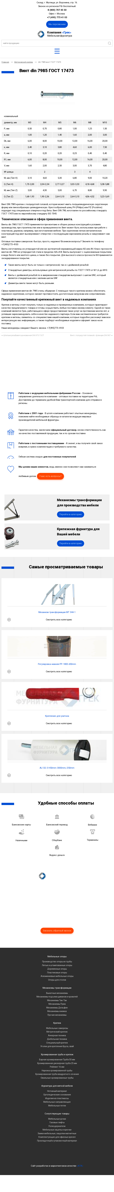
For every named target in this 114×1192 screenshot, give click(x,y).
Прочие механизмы (57, 1032)
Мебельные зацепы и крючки (57, 1146)
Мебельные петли (57, 1122)
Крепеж (57, 1040)
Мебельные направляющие (57, 1119)
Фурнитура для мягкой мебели (57, 1102)
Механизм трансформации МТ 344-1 (57, 629)
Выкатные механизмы (57, 1010)
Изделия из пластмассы (57, 1115)
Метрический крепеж (57, 1048)
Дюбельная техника (57, 1056)
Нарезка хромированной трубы (57, 1087)
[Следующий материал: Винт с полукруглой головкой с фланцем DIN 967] (91, 335)
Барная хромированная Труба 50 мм (57, 1076)
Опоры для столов (57, 996)
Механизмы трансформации (57, 1004)
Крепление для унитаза (57, 733)
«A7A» (80, 1182)
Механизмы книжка (57, 1028)
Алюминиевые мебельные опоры (57, 993)
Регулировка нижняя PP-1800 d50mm (57, 681)
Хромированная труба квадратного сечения (57, 1091)
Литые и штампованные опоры (57, 982)
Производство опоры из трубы (57, 978)
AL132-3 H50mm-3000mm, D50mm (57, 784)
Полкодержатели (57, 1143)
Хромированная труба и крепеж (57, 1071)
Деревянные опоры (57, 986)
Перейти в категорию (70, 522)
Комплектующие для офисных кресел (57, 1154)
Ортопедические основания (57, 1111)
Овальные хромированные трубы (57, 1094)
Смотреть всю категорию (59, 636)
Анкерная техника (57, 1052)
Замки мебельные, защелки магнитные (57, 1150)
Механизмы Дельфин (57, 1024)
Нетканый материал (57, 1108)
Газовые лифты (57, 1139)
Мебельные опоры (57, 973)
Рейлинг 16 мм (57, 1084)
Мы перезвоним (57, 24)
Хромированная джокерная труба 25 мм (57, 1080)
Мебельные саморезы (57, 1045)
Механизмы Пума (57, 1021)
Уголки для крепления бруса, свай (57, 1063)
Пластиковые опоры (57, 989)
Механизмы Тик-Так (57, 1017)
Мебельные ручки (57, 1135)
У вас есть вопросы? (50, 476)
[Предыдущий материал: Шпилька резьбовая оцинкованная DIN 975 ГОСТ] (22, 335)
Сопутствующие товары (57, 1130)
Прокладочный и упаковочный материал (57, 1157)
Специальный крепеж (57, 1059)
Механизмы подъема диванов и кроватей (57, 1013)
